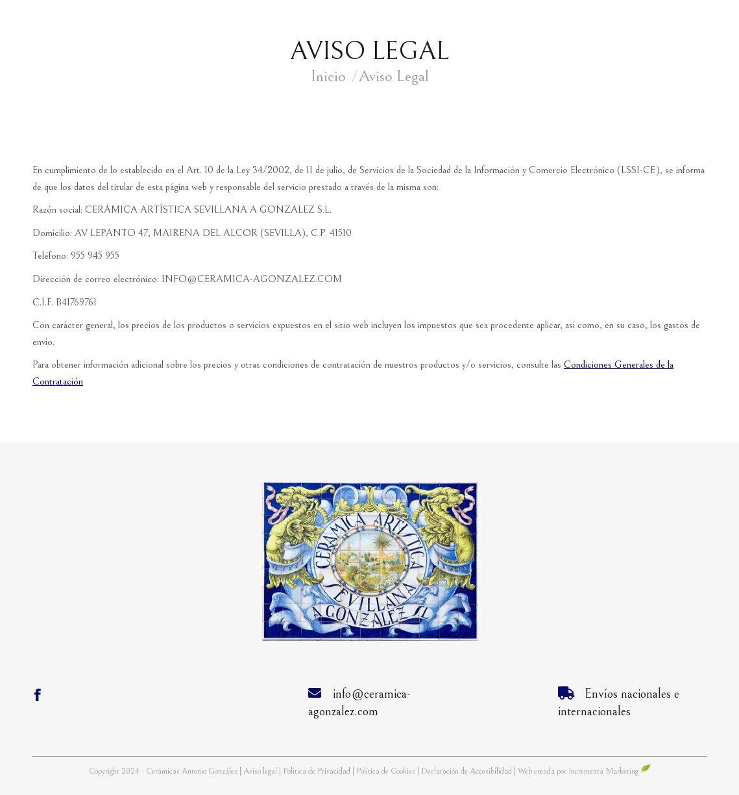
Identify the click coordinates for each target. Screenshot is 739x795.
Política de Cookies (385, 771)
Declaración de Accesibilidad (466, 771)
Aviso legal (261, 771)
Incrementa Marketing (609, 771)
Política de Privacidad (317, 771)
